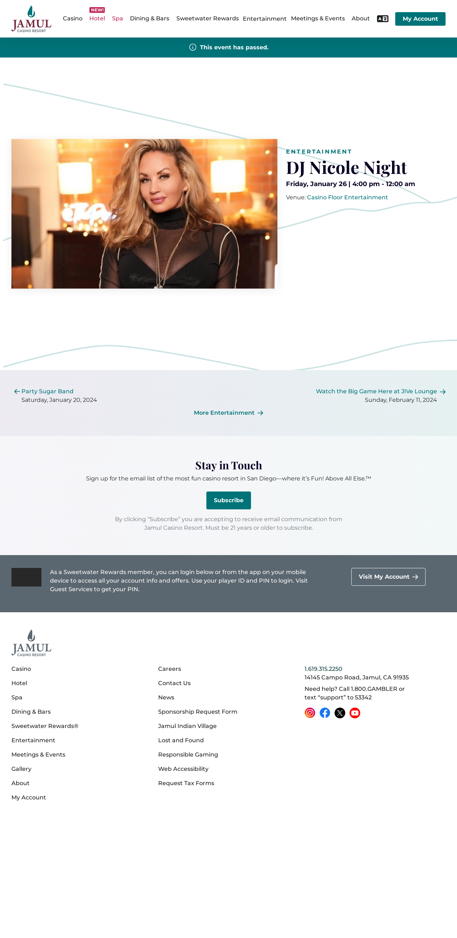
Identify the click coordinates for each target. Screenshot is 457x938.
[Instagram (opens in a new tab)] (310, 713)
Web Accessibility (183, 768)
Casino (21, 668)
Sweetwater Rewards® (45, 726)
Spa (16, 697)
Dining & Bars (31, 711)
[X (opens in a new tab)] (340, 713)
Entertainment (265, 18)
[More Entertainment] (228, 413)
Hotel (19, 683)
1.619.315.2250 (323, 668)
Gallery (21, 768)
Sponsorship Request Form (197, 711)
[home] (31, 18)
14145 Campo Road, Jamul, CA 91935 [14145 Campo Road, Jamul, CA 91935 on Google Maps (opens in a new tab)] (357, 677)
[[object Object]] (347, 197)
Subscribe (228, 500)
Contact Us (174, 683)
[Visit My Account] (388, 577)
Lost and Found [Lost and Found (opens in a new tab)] (181, 740)
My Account (420, 18)
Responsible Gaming (188, 754)
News (166, 697)
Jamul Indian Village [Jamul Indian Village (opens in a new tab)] (187, 726)
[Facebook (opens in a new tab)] (325, 713)
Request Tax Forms (186, 783)
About (20, 783)
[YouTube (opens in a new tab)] (355, 713)
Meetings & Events (38, 754)
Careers (169, 668)
